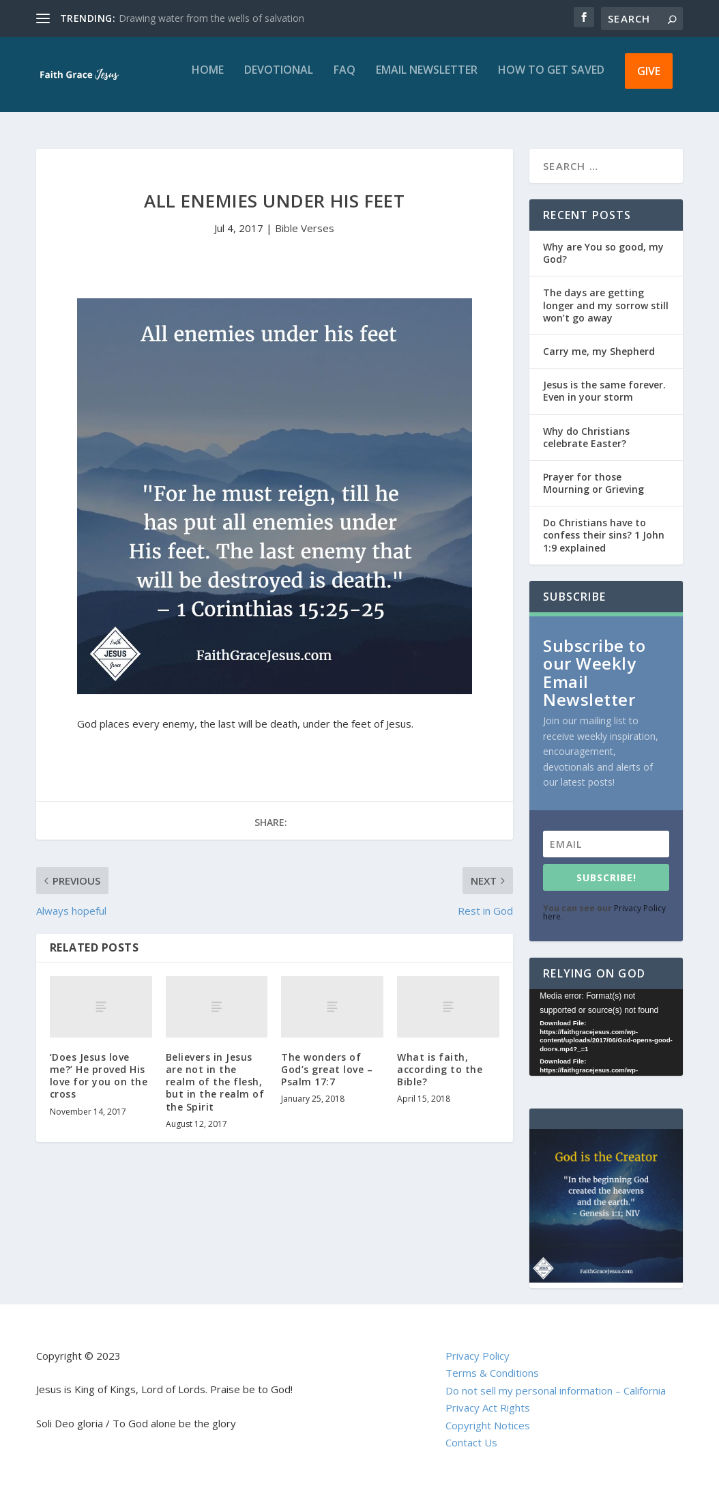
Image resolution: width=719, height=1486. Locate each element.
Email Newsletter (427, 80)
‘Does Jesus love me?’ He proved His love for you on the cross (99, 1076)
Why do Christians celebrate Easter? (586, 437)
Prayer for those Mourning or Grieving (593, 483)
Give (648, 80)
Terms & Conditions (492, 1373)
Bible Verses (304, 228)
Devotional (278, 80)
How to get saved (551, 80)
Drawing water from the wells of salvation (211, 18)
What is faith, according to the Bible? (439, 1069)
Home (208, 80)
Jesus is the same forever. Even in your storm (604, 390)
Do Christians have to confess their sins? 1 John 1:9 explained (603, 535)
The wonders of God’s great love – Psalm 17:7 (326, 1069)
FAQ (344, 80)
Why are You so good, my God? (603, 253)
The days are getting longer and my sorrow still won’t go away (606, 305)
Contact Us (471, 1442)
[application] (606, 1032)
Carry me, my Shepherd (599, 351)
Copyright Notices (487, 1425)
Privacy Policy (477, 1355)
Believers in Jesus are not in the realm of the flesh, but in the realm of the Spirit (215, 1082)
